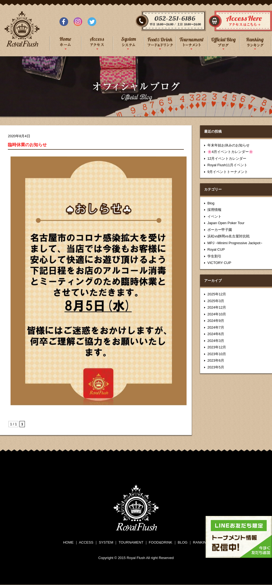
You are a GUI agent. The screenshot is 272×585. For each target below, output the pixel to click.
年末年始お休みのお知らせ (228, 145)
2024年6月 (215, 334)
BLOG (182, 542)
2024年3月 (215, 341)
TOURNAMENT (131, 542)
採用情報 (214, 210)
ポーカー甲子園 (219, 230)
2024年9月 (215, 321)
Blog (210, 203)
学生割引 (214, 256)
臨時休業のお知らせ (27, 144)
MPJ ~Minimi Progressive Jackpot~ (234, 243)
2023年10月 (216, 354)
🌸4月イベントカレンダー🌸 (230, 152)
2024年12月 (216, 307)
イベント (214, 216)
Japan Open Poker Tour (225, 223)
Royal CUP (216, 249)
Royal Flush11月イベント (227, 165)
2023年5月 (215, 367)
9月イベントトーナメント (227, 172)
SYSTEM (106, 542)
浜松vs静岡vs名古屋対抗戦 (228, 236)
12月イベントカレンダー (226, 158)
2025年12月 (216, 294)
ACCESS (86, 542)
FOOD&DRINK (160, 542)
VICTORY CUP (219, 263)
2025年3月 (215, 301)
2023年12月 (216, 347)
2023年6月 (215, 360)
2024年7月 (215, 327)
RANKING (201, 542)
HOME (68, 542)
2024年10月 (216, 314)
